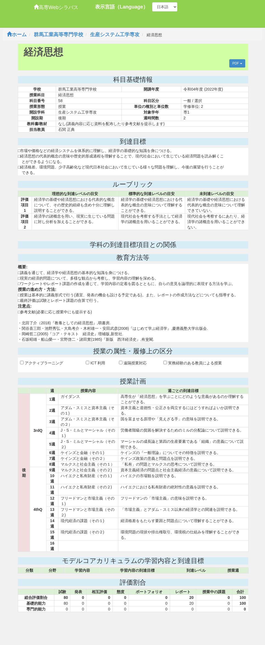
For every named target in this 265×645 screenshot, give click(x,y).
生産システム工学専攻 (115, 34)
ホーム (17, 34)
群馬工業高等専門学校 (58, 34)
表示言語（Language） (121, 7)
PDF (237, 63)
